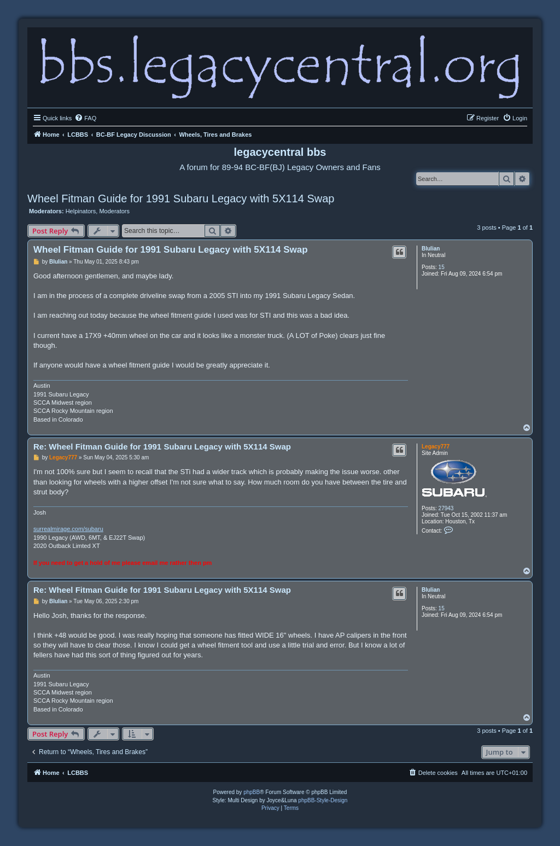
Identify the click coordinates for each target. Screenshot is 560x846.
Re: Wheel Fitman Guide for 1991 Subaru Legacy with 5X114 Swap (162, 446)
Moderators (114, 211)
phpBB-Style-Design (322, 800)
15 (442, 267)
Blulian (431, 249)
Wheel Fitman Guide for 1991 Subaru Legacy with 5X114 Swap (180, 198)
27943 (446, 508)
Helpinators (81, 211)
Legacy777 (436, 447)
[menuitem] (85, 118)
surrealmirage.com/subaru (68, 529)
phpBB (251, 792)
